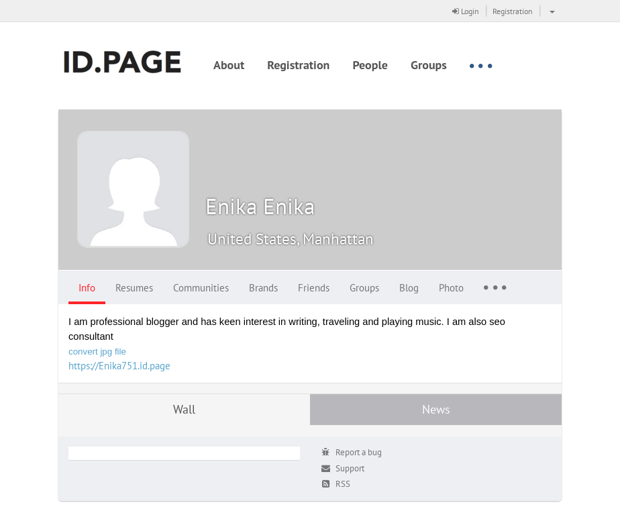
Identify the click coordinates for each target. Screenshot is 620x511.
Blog (409, 287)
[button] (550, 10)
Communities (201, 287)
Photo (451, 287)
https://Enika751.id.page (119, 365)
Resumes (134, 287)
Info (87, 287)
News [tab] (436, 409)
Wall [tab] (184, 409)
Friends (313, 287)
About (228, 65)
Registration (513, 11)
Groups (429, 65)
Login (465, 11)
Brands (263, 287)
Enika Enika (260, 205)
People (370, 65)
